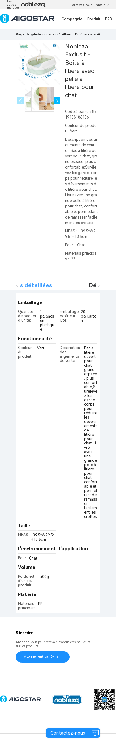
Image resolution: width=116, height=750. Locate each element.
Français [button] (101, 4)
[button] (57, 100)
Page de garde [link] (28, 34)
